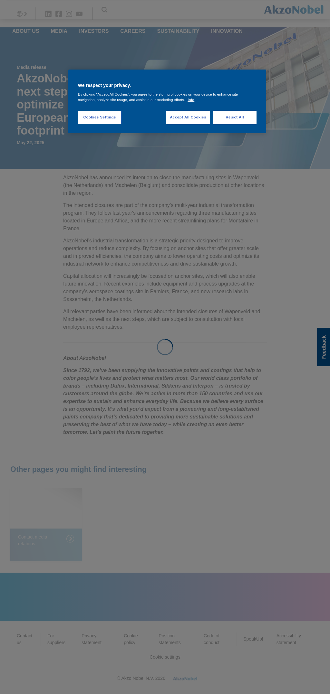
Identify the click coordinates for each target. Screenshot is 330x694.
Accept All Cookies (188, 117)
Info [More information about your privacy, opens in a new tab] (191, 100)
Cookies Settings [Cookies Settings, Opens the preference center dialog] (99, 117)
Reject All (235, 117)
